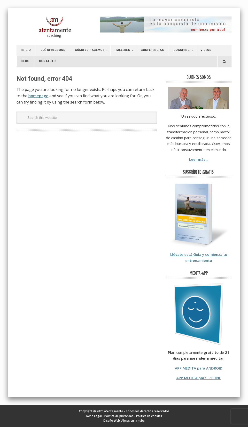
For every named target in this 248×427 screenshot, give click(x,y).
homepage (38, 95)
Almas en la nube (133, 421)
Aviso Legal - (95, 416)
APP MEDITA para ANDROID (199, 368)
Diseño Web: (112, 421)
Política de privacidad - (120, 416)
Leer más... (198, 159)
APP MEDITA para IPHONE (198, 377)
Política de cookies (149, 416)
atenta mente (49, 27)
